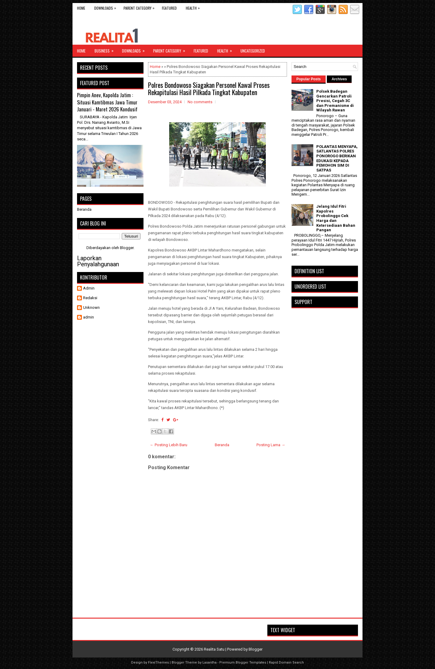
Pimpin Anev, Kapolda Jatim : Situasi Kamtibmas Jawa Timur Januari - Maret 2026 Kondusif (107, 102)
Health (194, 7)
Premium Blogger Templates (242, 662)
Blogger (127, 247)
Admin (89, 288)
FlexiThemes (158, 662)
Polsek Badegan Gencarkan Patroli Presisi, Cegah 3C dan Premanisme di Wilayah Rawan (335, 100)
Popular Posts (308, 79)
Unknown (91, 307)
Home (81, 8)
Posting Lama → (270, 445)
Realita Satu (214, 649)
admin (88, 317)
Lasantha (209, 662)
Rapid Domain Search (286, 662)
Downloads (106, 7)
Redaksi (90, 298)
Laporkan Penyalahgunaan (98, 261)
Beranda (222, 445)
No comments (200, 102)
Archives (339, 79)
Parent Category (140, 7)
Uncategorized (252, 51)
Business (106, 49)
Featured (169, 8)
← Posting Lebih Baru (168, 445)
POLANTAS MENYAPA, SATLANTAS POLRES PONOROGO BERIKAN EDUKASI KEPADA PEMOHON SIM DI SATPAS (337, 158)
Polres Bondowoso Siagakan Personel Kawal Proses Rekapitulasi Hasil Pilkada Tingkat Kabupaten (209, 88)
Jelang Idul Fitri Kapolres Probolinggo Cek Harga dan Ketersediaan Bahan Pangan (335, 218)
